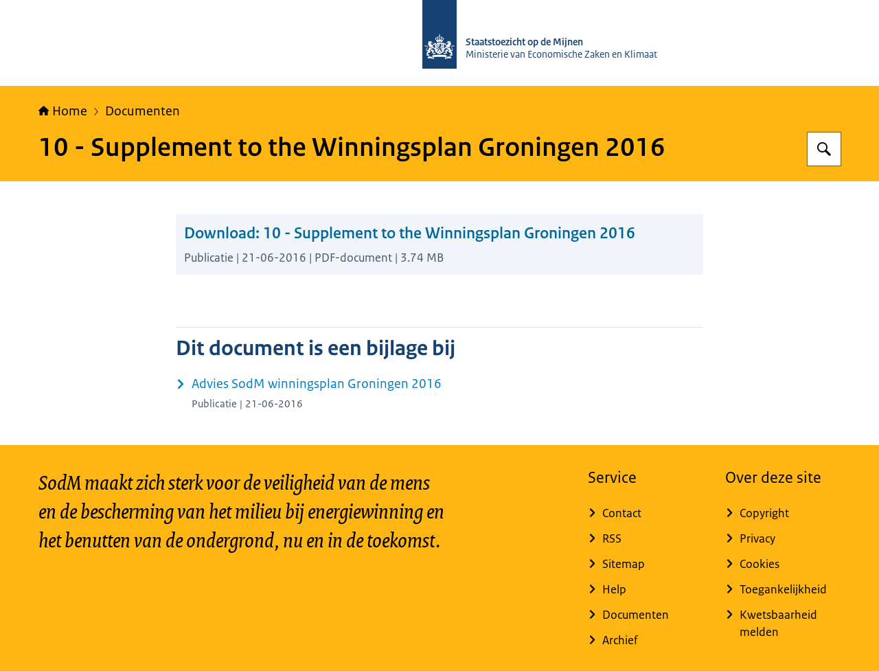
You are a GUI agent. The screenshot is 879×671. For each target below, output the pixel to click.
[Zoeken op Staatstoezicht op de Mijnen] (824, 149)
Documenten (142, 111)
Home (62, 111)
